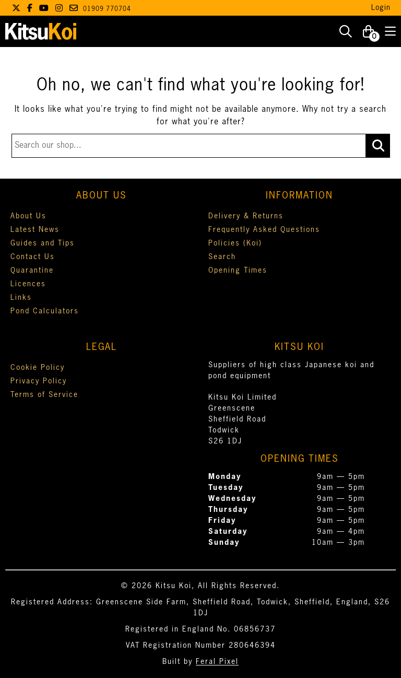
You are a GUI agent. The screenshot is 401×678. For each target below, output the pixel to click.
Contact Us (32, 257)
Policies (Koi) (235, 243)
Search (222, 257)
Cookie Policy (37, 367)
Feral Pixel (217, 661)
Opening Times (237, 270)
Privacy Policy (38, 381)
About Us (28, 216)
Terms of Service (44, 395)
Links (21, 297)
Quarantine (32, 270)
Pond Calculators (44, 311)
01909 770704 (107, 9)
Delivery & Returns (246, 216)
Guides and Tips (42, 243)
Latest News (35, 229)
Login (381, 7)
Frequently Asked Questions (264, 229)
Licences (28, 284)
